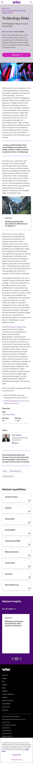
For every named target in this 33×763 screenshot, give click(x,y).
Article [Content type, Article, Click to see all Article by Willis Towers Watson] (5, 8)
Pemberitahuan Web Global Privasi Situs (13, 719)
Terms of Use (6, 722)
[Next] (20, 658)
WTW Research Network (14, 327)
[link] (16, 633)
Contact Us (6, 707)
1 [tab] (16, 658)
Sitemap (5, 710)
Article (5, 471)
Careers (4, 697)
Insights (4, 691)
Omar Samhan (9, 31)
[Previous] (12, 658)
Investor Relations (8, 694)
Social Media (6, 703)
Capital (4, 684)
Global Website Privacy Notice (11, 716)
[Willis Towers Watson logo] (6, 669)
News (4, 688)
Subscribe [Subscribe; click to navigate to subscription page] (17, 55)
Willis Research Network (9, 476)
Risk (3, 681)
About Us (5, 675)
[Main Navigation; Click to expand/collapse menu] (2, 2)
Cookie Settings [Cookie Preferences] (6, 730)
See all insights (9, 609)
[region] (16, 750)
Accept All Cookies (16, 759)
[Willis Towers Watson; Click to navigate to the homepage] (16, 2)
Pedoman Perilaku (7, 736)
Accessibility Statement (9, 725)
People (4, 678)
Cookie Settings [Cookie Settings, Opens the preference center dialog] (16, 754)
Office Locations (7, 700)
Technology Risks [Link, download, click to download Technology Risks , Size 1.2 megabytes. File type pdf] (8, 414)
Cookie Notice (6, 728)
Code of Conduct (7, 733)
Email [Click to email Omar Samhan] (16, 443)
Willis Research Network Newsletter (16, 471)
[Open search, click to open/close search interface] (31, 2)
